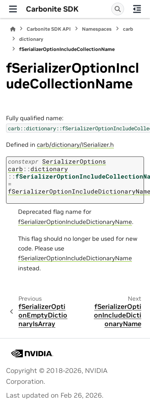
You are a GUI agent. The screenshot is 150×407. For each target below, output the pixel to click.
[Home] (12, 29)
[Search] (117, 9)
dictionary (31, 39)
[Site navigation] (13, 9)
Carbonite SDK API (49, 29)
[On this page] (137, 9)
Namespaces (97, 29)
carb (128, 29)
